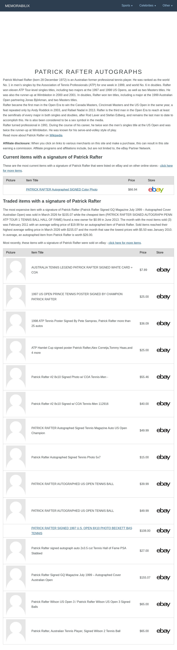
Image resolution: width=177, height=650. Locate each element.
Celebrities (146, 5)
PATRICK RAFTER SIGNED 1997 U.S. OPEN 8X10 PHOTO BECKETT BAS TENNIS (81, 531)
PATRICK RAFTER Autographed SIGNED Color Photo (61, 189)
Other (166, 5)
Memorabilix (17, 6)
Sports (126, 5)
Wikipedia (56, 135)
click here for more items (125, 242)
